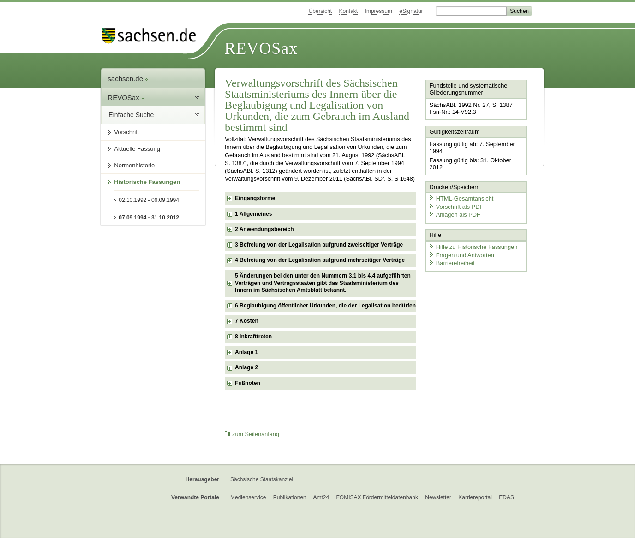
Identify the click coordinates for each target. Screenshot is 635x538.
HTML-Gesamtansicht (461, 198)
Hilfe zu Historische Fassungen (473, 246)
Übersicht (320, 11)
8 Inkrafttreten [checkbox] (253, 336)
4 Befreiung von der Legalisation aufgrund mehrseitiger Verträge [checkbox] (320, 260)
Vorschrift (126, 132)
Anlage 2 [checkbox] (246, 367)
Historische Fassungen (147, 181)
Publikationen (289, 497)
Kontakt (348, 11)
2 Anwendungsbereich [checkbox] (264, 229)
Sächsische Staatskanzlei (261, 479)
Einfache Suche (131, 114)
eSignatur (411, 11)
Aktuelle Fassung (137, 148)
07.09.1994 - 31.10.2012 (149, 217)
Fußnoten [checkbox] (247, 383)
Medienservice (248, 497)
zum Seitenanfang (252, 434)
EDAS (506, 497)
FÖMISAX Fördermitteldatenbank (377, 497)
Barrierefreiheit (452, 263)
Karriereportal (475, 497)
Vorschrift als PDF (456, 206)
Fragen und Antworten (461, 254)
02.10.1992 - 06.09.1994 (149, 200)
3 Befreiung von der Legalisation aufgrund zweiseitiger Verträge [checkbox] (319, 245)
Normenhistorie (134, 165)
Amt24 (321, 497)
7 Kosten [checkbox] (246, 321)
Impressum (378, 11)
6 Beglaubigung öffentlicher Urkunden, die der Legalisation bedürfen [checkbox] (325, 305)
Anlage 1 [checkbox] (246, 352)
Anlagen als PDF (454, 214)
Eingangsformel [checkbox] (256, 198)
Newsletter (438, 497)
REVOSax (261, 48)
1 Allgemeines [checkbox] (253, 214)
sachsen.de (128, 79)
